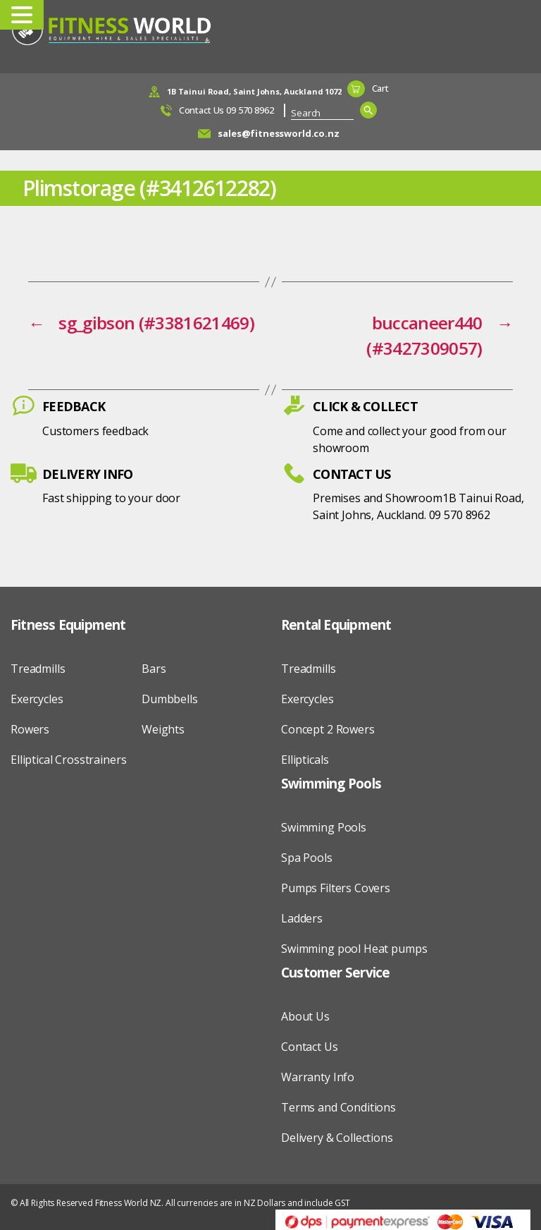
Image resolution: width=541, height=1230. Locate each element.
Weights (163, 729)
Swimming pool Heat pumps (354, 948)
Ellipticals (304, 759)
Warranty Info (317, 1077)
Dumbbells (170, 699)
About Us (305, 1016)
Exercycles (37, 699)
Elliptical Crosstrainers (68, 759)
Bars (154, 668)
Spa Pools (306, 857)
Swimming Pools (323, 827)
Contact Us (309, 1046)
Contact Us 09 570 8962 (226, 110)
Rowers (30, 729)
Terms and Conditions (338, 1107)
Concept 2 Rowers (328, 729)
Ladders (302, 918)
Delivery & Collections (337, 1137)
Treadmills (38, 668)
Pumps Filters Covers (335, 888)
